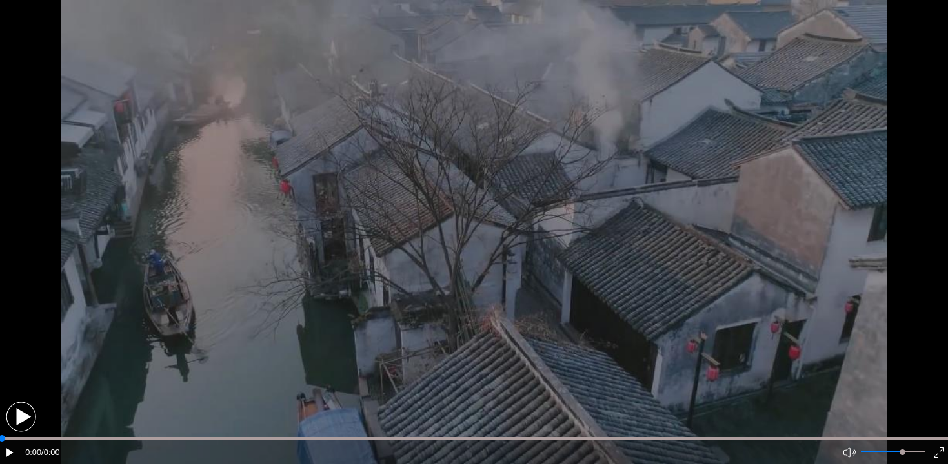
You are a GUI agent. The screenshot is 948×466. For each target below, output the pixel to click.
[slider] (902, 452)
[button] (21, 416)
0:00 (33, 452)
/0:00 (50, 452)
